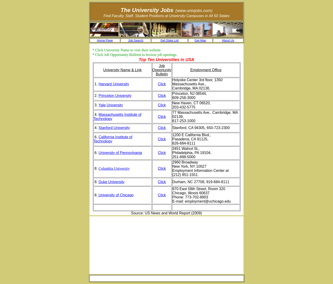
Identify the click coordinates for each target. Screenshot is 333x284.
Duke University (111, 182)
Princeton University (115, 96)
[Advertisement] (131, 245)
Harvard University (114, 84)
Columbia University (114, 168)
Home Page (105, 40)
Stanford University (114, 128)
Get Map (200, 40)
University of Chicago (116, 195)
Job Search (135, 40)
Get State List (169, 40)
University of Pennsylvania (120, 153)
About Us (228, 40)
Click (162, 84)
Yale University (111, 105)
